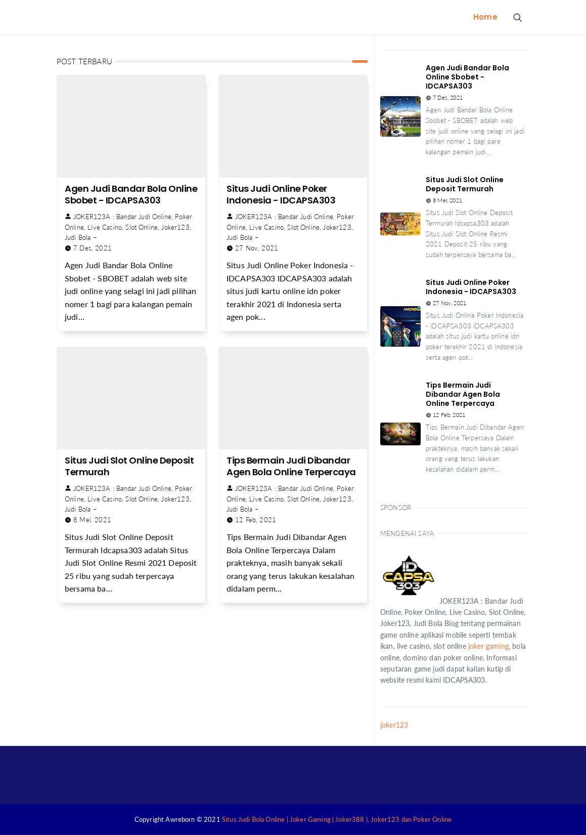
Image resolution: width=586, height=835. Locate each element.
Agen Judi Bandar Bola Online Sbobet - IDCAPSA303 (131, 194)
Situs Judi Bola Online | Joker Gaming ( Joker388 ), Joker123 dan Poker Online (337, 819)
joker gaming (488, 646)
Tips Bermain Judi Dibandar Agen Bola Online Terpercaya (291, 466)
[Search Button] (517, 17)
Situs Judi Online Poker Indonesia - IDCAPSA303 (281, 194)
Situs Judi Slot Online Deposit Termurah (129, 466)
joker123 (394, 725)
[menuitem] (485, 17)
